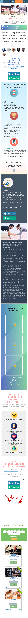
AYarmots (13, 555)
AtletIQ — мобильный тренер (14, 67)
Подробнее (13, 562)
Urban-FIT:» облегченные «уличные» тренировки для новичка (13, 558)
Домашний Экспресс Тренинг (13, 600)
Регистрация (18, 1)
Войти (25, 1)
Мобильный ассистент (11, 471)
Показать (14, 538)
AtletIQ (6, 190)
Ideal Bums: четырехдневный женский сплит (13, 579)
